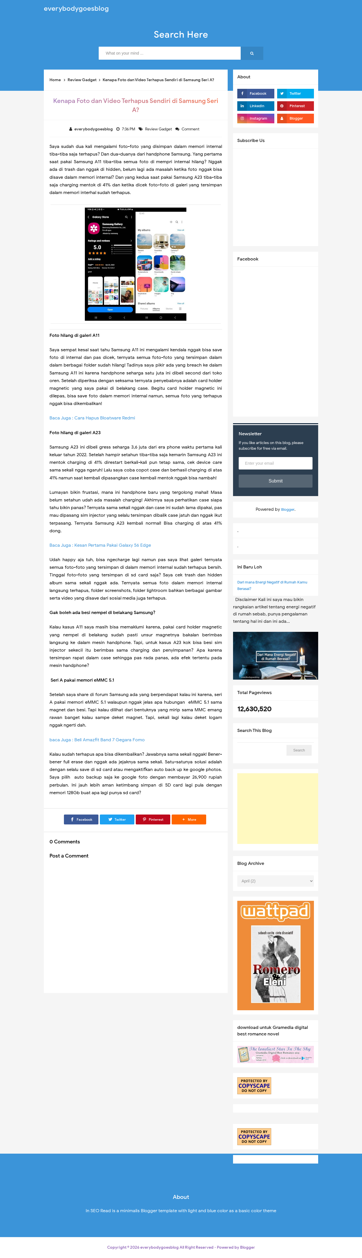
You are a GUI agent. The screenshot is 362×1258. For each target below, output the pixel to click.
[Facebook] (81, 819)
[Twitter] (117, 819)
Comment (191, 129)
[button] (189, 819)
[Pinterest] (153, 819)
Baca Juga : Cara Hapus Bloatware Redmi (92, 418)
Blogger (287, 509)
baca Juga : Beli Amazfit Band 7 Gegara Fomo (97, 740)
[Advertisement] (279, 808)
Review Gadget (159, 129)
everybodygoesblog (159, 1247)
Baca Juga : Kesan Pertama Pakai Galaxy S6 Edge (100, 545)
